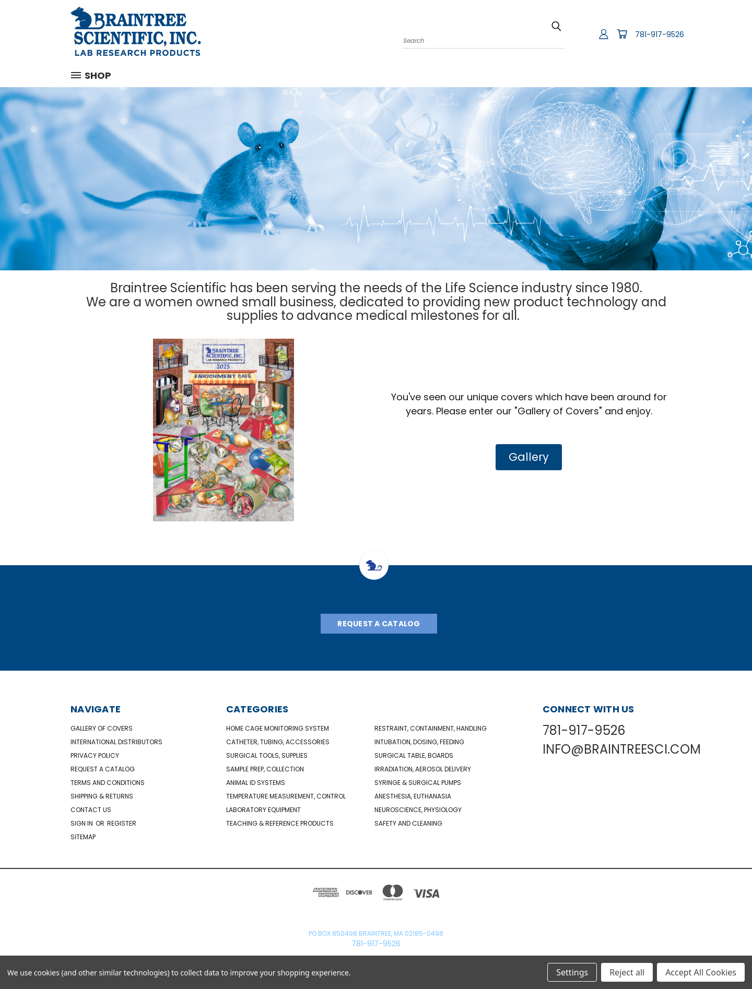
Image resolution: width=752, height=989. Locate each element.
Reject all (626, 972)
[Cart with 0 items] (622, 34)
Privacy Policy (94, 755)
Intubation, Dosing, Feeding (419, 741)
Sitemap (83, 836)
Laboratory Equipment (263, 809)
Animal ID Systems (255, 782)
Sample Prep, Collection (265, 769)
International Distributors (116, 741)
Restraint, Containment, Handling (430, 728)
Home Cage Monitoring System (277, 728)
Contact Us (90, 809)
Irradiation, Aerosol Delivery (422, 769)
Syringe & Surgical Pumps (417, 782)
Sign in (82, 823)
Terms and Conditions (107, 782)
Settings (572, 972)
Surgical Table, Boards (413, 755)
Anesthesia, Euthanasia (412, 796)
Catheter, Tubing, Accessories (278, 741)
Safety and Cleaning (408, 823)
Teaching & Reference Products (280, 823)
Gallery (529, 456)
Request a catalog (102, 769)
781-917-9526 (659, 34)
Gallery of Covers (101, 728)
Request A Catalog (378, 623)
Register (121, 823)
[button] (529, 457)
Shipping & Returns (101, 796)
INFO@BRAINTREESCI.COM (622, 749)
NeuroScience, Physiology (418, 809)
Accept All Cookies (700, 972)
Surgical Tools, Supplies (267, 755)
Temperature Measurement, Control (286, 796)
